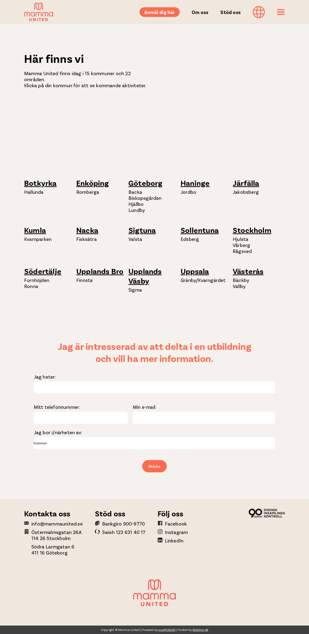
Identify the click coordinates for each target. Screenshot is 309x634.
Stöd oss (230, 12)
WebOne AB (200, 629)
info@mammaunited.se (57, 523)
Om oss (200, 12)
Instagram (176, 532)
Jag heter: (45, 377)
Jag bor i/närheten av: (58, 432)
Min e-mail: (144, 407)
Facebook (176, 523)
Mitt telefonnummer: (57, 407)
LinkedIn (174, 540)
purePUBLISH (167, 629)
